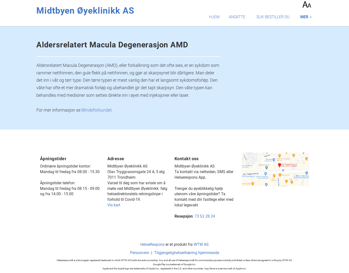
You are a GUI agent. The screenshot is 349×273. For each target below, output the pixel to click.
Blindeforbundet (96, 110)
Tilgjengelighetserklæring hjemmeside (186, 252)
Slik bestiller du (273, 17)
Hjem (214, 17)
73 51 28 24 (205, 216)
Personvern (139, 252)
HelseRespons (152, 244)
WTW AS (201, 244)
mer (306, 17)
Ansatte (237, 17)
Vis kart (113, 205)
